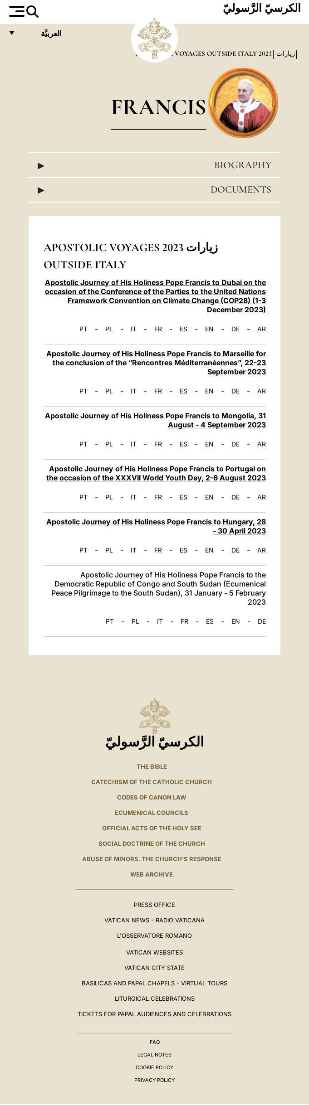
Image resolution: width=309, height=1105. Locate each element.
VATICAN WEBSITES (154, 952)
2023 (264, 53)
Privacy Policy (154, 1080)
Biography (154, 165)
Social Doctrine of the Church (151, 843)
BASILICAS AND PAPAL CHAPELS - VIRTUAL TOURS (154, 983)
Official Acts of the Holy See (151, 828)
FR (158, 329)
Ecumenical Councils (151, 812)
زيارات (285, 53)
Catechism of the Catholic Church (151, 781)
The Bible (152, 766)
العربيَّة (41, 36)
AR (261, 329)
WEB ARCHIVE (151, 874)
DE (235, 329)
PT (83, 329)
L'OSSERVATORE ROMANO (154, 935)
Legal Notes (154, 1055)
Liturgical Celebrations (155, 998)
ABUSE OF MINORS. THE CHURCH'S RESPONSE (151, 859)
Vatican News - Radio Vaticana (154, 920)
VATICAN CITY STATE (154, 967)
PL (109, 329)
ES (183, 329)
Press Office (154, 904)
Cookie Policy (154, 1067)
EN (209, 329)
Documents (154, 189)
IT (134, 329)
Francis (158, 107)
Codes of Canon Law (151, 797)
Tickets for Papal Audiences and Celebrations (154, 1014)
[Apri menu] (16, 11)
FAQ (155, 1042)
